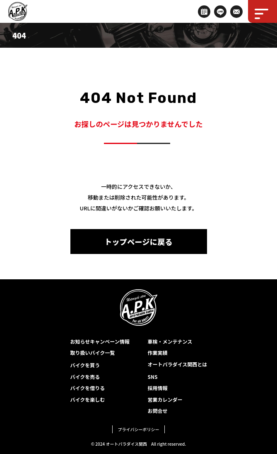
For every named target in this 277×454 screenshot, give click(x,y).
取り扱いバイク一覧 (92, 352)
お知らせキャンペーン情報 (100, 341)
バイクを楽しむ (87, 399)
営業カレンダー (165, 399)
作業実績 (158, 352)
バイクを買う (85, 365)
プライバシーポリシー (138, 429)
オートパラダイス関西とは (177, 364)
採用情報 (158, 387)
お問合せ (158, 410)
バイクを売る (85, 376)
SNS (153, 376)
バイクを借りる (87, 387)
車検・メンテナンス (170, 341)
